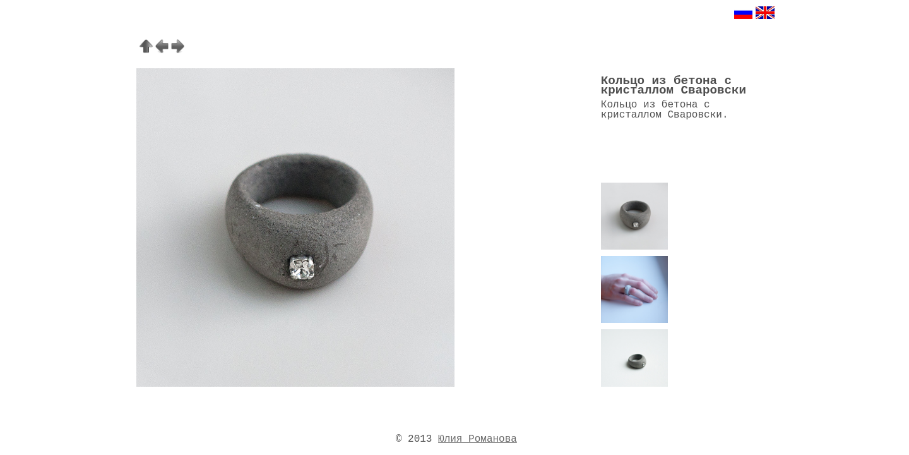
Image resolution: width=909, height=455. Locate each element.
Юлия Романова (477, 439)
